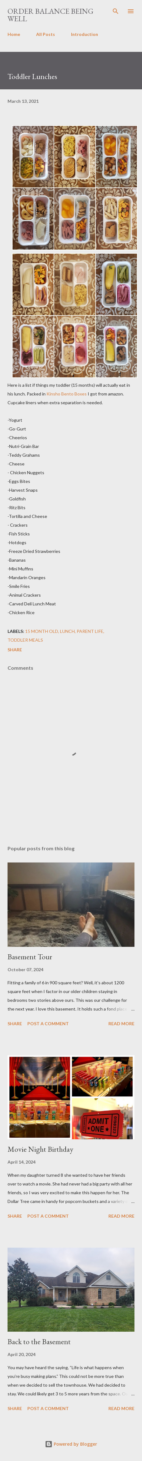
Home (14, 34)
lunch (67, 631)
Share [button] (15, 649)
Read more (121, 1023)
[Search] (115, 11)
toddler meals (25, 640)
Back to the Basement (39, 1341)
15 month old (41, 631)
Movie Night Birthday (40, 1149)
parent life (90, 631)
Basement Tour (30, 957)
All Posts (45, 34)
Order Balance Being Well (50, 14)
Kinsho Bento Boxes (66, 393)
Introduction (84, 34)
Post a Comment (48, 1023)
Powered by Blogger (71, 1444)
